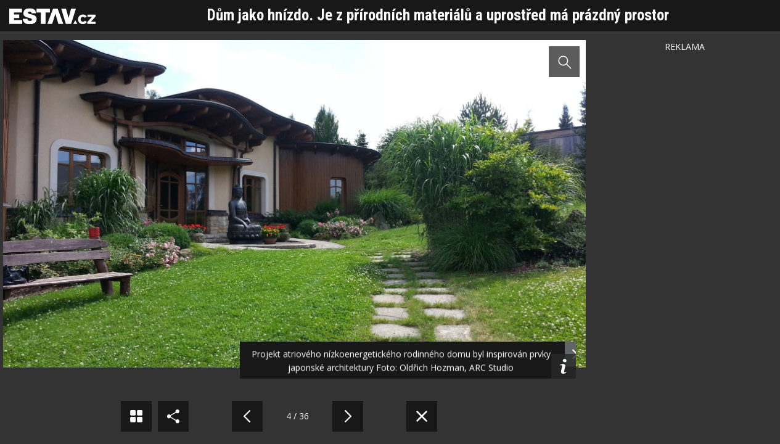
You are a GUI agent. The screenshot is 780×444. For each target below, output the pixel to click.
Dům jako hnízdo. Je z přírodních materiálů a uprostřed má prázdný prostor (438, 15)
